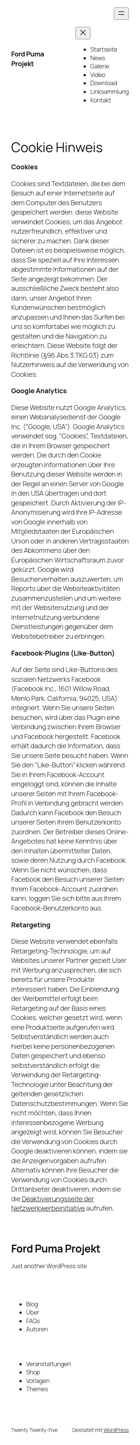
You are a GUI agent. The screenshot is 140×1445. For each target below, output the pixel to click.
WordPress (116, 1429)
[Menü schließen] (82, 33)
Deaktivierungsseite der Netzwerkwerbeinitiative (52, 1203)
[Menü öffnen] (121, 13)
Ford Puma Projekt (27, 58)
